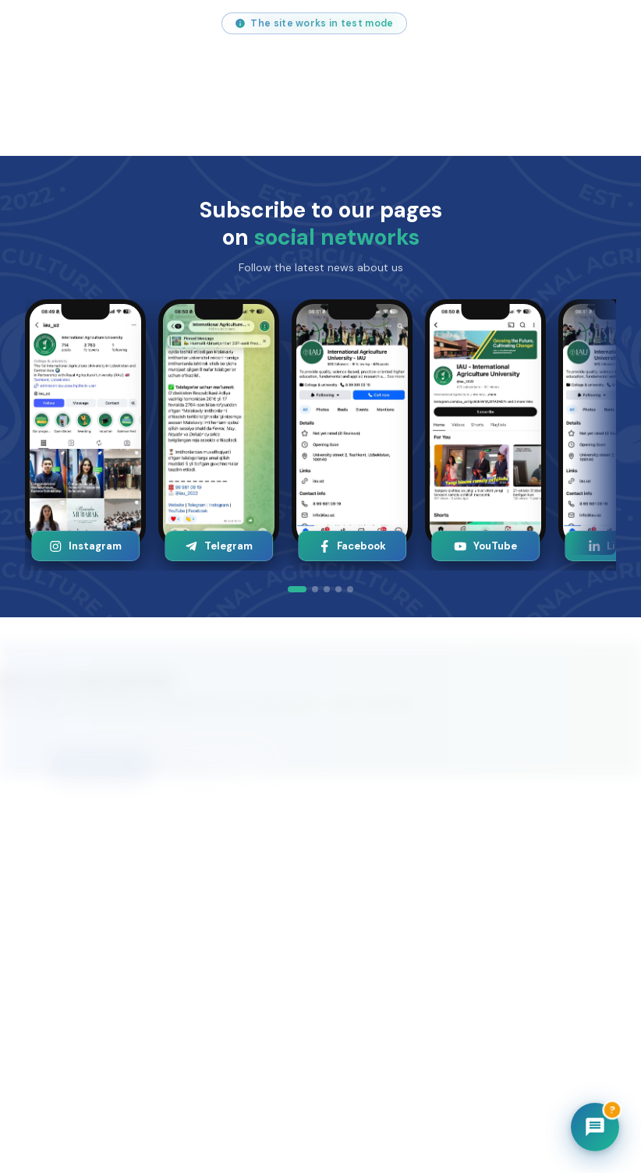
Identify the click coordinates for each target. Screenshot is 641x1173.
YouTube (486, 546)
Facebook (352, 546)
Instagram (86, 546)
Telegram (219, 546)
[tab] (297, 589)
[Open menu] (611, 78)
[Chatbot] (595, 1127)
